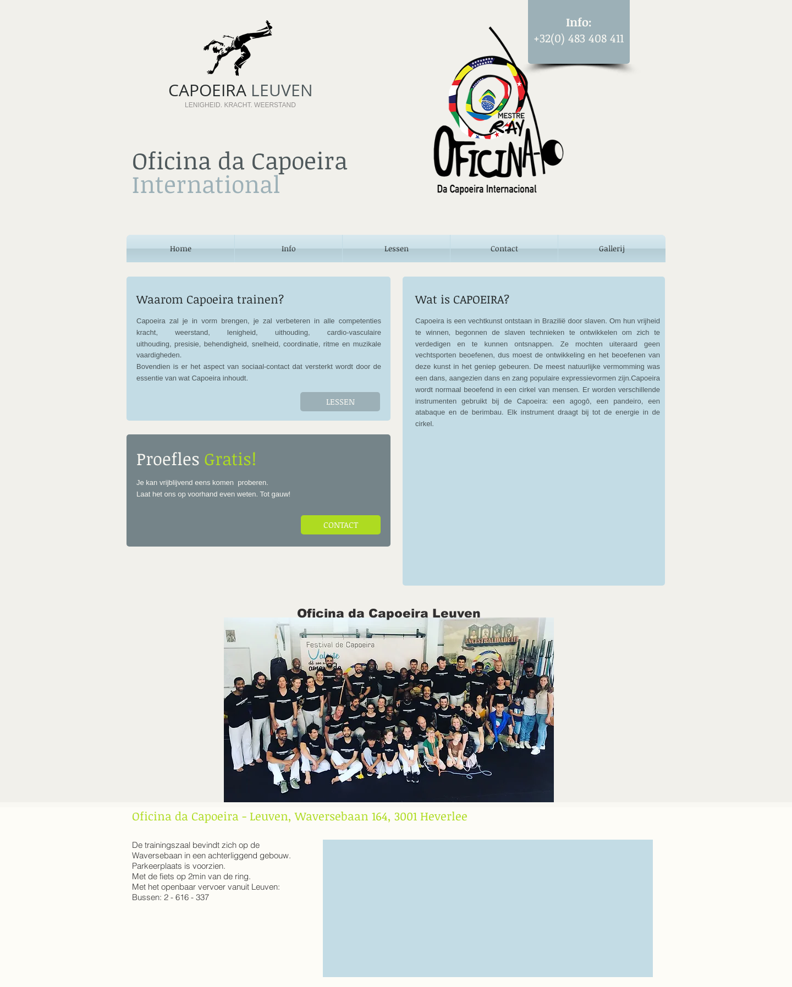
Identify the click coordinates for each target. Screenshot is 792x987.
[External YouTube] (533, 506)
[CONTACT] (341, 524)
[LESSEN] (340, 401)
